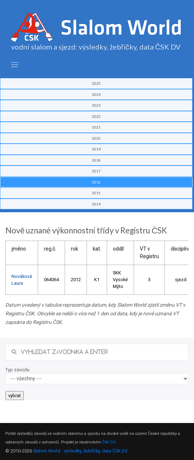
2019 (96, 149)
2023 (96, 105)
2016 (96, 182)
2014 (96, 204)
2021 (96, 127)
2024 (96, 94)
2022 (96, 116)
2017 (96, 171)
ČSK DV (108, 442)
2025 (96, 83)
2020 (96, 138)
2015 (96, 193)
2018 (96, 160)
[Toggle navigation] (14, 65)
